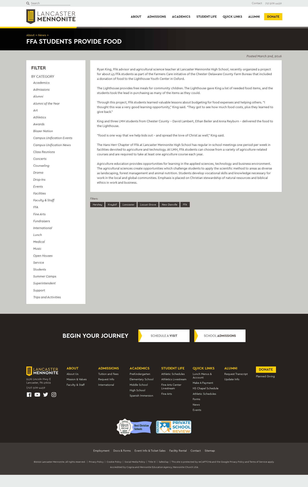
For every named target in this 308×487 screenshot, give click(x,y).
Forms (196, 399)
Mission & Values (77, 379)
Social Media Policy (135, 461)
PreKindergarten (140, 373)
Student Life (206, 16)
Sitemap (210, 450)
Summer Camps (44, 276)
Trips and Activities (47, 297)
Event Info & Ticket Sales (150, 450)
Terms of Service (258, 461)
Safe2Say (164, 461)
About (136, 16)
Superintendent (44, 283)
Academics (181, 16)
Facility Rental (178, 450)
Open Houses (42, 255)
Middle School (139, 384)
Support (39, 290)
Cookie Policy (114, 461)
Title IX (152, 461)
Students (39, 269)
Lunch (37, 235)
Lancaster (132, 204)
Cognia (130, 467)
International (42, 228)
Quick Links (232, 16)
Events (38, 186)
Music (37, 248)
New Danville (176, 204)
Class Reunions (44, 152)
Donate (273, 16)
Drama (38, 172)
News (43, 35)
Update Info (231, 379)
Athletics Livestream (173, 379)
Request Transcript (236, 373)
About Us (72, 373)
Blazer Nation (43, 131)
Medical (39, 242)
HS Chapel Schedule (205, 388)
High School (137, 390)
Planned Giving (265, 376)
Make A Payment (203, 382)
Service (38, 262)
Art (35, 110)
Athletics (39, 117)
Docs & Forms (122, 450)
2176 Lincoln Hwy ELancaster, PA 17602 (38, 380)
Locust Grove (153, 204)
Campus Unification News (52, 145)
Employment (101, 450)
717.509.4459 (273, 3)
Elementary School (141, 379)
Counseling (41, 166)
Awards (38, 124)
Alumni (254, 16)
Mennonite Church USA (185, 467)
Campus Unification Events (52, 138)
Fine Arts (39, 214)
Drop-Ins (39, 179)
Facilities (39, 193)
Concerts (39, 159)
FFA (35, 207)
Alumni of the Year (46, 103)
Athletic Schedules (173, 373)
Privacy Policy (96, 461)
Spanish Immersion (141, 395)
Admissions (156, 16)
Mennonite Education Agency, (156, 467)
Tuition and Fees (108, 373)
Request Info (106, 379)
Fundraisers (41, 221)
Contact (257, 3)
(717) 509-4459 (35, 387)
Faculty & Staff (43, 200)
